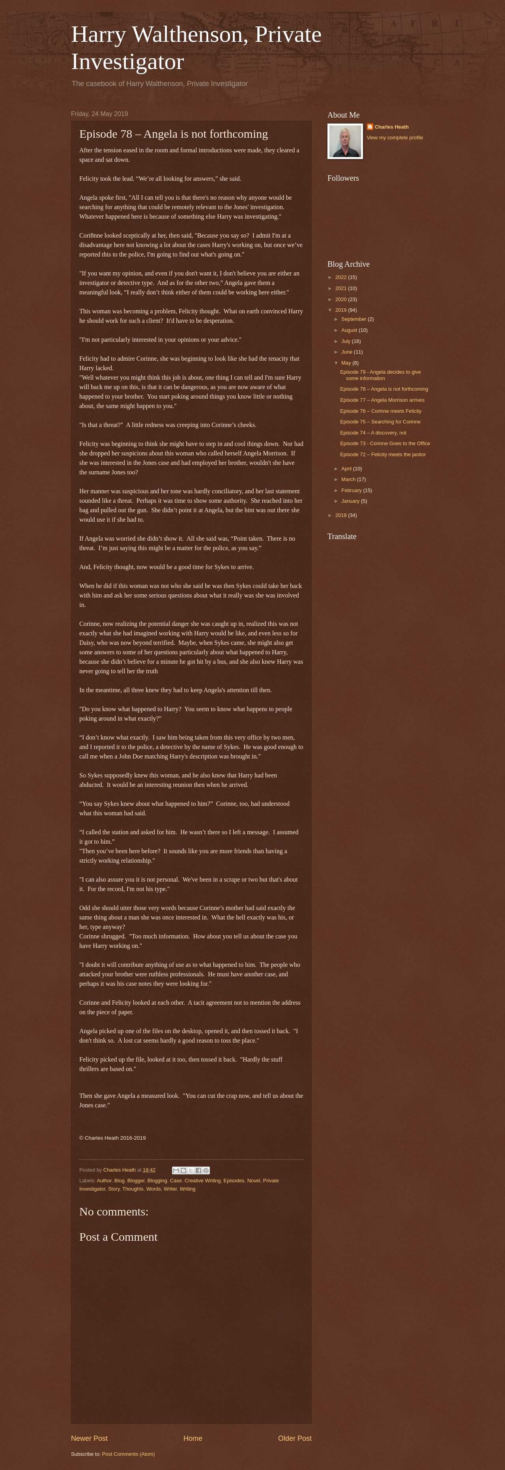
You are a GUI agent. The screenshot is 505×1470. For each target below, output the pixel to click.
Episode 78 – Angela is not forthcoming (384, 389)
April (347, 469)
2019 (341, 310)
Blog (119, 1180)
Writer (170, 1189)
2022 (341, 277)
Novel (253, 1180)
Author (104, 1180)
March (349, 479)
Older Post (295, 1438)
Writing (188, 1189)
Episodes (234, 1180)
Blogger (136, 1180)
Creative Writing (203, 1180)
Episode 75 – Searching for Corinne (380, 422)
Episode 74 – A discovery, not (373, 433)
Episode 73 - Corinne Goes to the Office (385, 443)
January (351, 501)
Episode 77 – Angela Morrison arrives (382, 400)
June (347, 352)
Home (192, 1438)
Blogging (157, 1180)
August (350, 330)
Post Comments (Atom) (128, 1454)
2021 (341, 288)
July (346, 341)
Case (176, 1180)
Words (153, 1189)
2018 (341, 515)
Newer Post (89, 1438)
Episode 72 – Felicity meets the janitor (383, 454)
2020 (341, 299)
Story (114, 1189)
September (354, 319)
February (352, 490)
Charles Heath (392, 127)
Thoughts (133, 1189)
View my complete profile (395, 137)
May (346, 363)
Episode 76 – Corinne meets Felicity (380, 411)
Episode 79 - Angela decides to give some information (380, 375)
